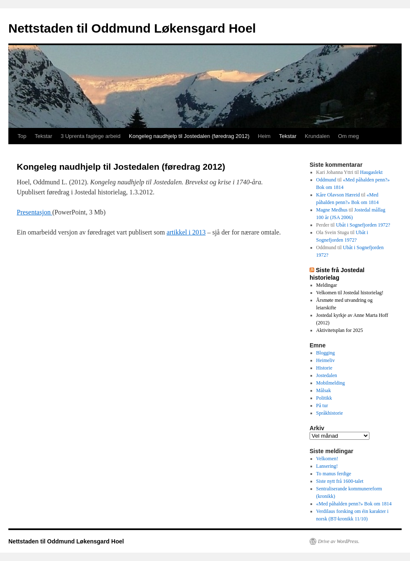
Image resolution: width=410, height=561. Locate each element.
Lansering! (327, 466)
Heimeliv (325, 360)
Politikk (324, 398)
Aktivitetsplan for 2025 (339, 330)
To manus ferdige (333, 474)
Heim (264, 136)
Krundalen (317, 136)
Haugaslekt (371, 172)
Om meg (348, 136)
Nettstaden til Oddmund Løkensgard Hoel (132, 28)
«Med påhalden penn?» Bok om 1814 (354, 504)
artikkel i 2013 (186, 232)
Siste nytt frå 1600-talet (340, 481)
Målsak (323, 390)
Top (22, 136)
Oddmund (326, 180)
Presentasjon (34, 212)
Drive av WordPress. (338, 541)
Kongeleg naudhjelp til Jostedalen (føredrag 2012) (189, 136)
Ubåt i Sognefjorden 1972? (363, 225)
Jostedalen (326, 375)
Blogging (325, 353)
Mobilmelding (330, 383)
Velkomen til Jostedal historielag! (350, 293)
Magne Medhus (332, 210)
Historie (324, 368)
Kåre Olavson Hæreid (338, 195)
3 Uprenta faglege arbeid (90, 136)
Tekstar (43, 136)
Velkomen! (327, 459)
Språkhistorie (329, 413)
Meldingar (326, 285)
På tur (322, 405)
